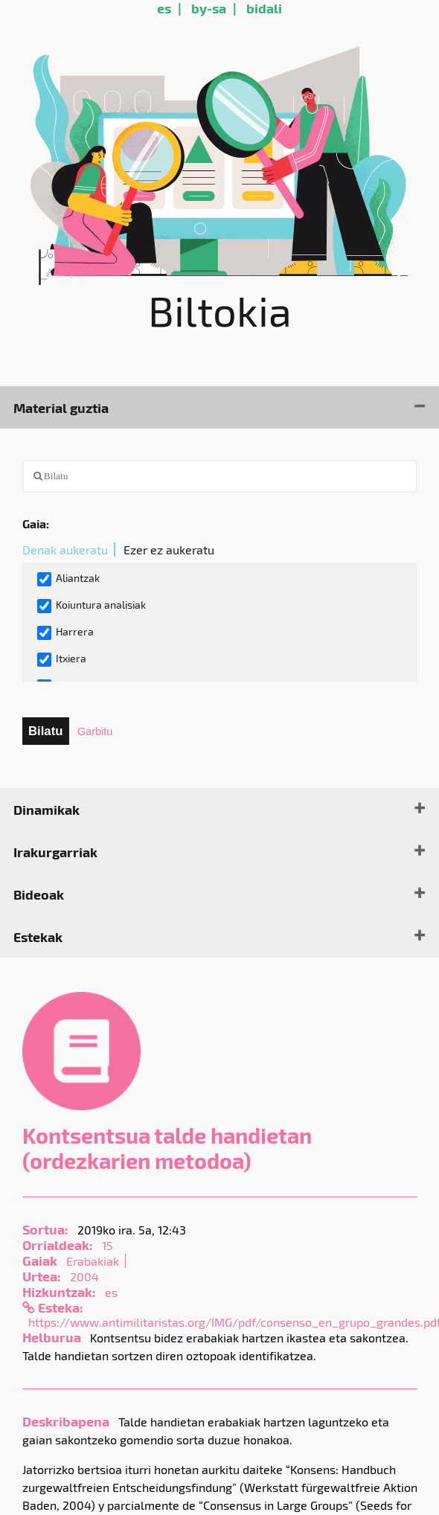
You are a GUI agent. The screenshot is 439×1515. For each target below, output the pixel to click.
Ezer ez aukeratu (169, 549)
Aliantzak (68, 578)
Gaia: (35, 523)
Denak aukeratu (65, 549)
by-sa (208, 8)
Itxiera (61, 659)
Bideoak (38, 894)
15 (107, 1245)
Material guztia (61, 407)
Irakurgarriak (55, 851)
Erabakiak (92, 1261)
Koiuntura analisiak (91, 605)
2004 (84, 1276)
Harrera (65, 632)
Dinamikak (46, 809)
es (164, 8)
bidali (264, 8)
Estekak (38, 936)
